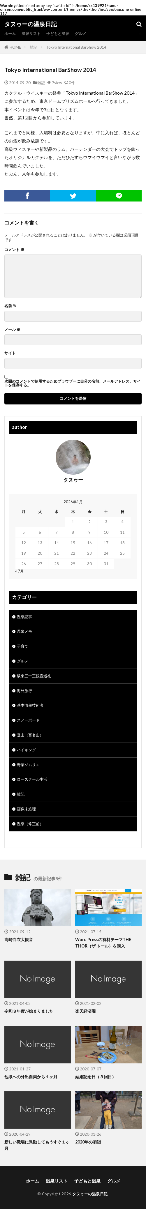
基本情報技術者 (30, 705)
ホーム (10, 33)
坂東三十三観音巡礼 (34, 676)
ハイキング (26, 749)
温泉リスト (31, 33)
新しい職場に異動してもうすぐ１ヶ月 (37, 1144)
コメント (14, 250)
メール (12, 329)
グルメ (80, 33)
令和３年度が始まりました (28, 1011)
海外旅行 (24, 690)
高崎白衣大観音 (18, 939)
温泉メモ (24, 631)
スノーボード (28, 720)
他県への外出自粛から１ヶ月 (30, 1076)
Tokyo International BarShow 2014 (76, 47)
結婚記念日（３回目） (95, 1076)
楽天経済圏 (85, 1011)
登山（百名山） (30, 735)
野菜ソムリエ (28, 764)
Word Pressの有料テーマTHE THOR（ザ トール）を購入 (103, 942)
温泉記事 (24, 616)
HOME (15, 47)
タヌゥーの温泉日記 (30, 24)
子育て (22, 646)
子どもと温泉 (57, 33)
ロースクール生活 (32, 779)
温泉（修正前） (30, 823)
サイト (10, 353)
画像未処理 (26, 809)
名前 (10, 306)
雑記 (33, 47)
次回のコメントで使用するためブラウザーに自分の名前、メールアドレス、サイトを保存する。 (72, 383)
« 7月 (19, 571)
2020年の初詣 (88, 1141)
